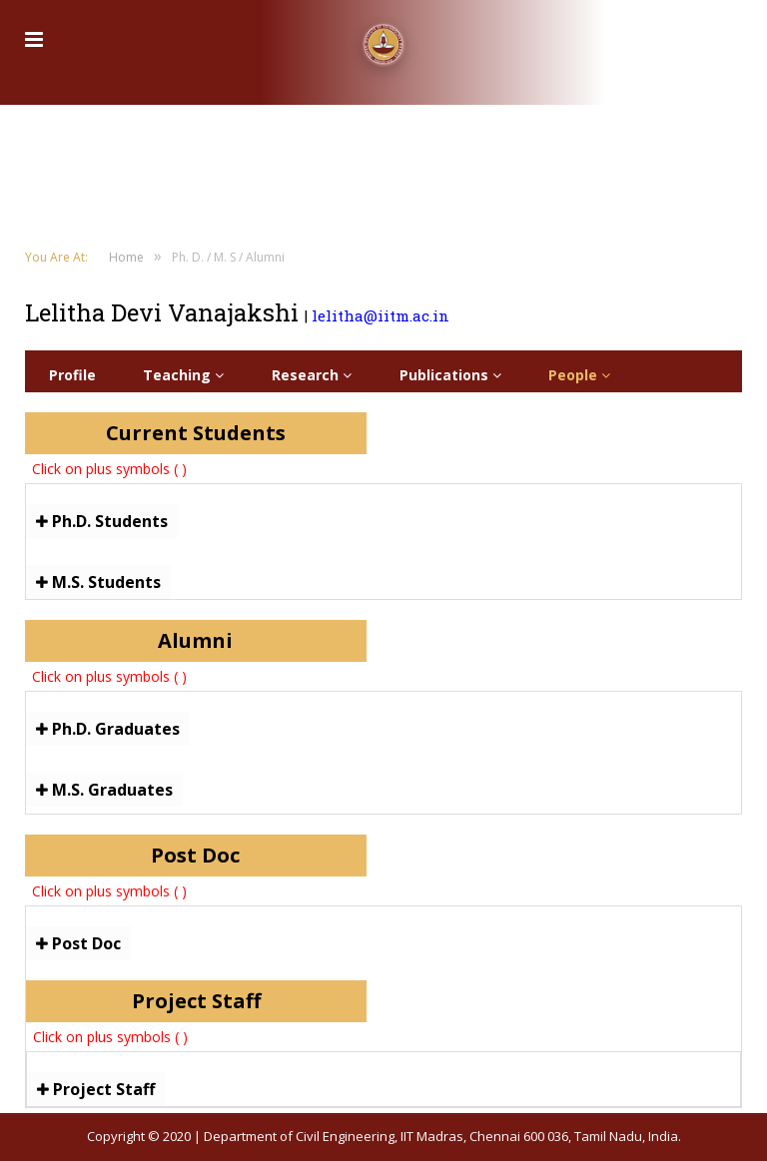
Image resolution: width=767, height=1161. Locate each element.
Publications (450, 374)
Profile (72, 374)
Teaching (183, 374)
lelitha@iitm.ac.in (380, 315)
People (579, 374)
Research (312, 374)
